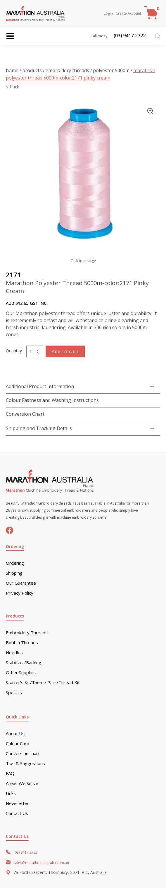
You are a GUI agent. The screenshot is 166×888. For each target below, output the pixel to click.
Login (108, 13)
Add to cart (65, 351)
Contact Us (17, 813)
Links (11, 793)
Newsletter (17, 803)
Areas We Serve (22, 783)
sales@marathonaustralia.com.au (41, 862)
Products (32, 70)
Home (12, 70)
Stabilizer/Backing (23, 662)
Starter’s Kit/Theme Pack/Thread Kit (43, 682)
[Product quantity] (34, 351)
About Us (15, 733)
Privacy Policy (19, 593)
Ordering (15, 563)
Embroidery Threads (67, 70)
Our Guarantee (21, 583)
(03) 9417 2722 (25, 852)
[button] (150, 111)
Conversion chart (23, 753)
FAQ (10, 773)
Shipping (14, 573)
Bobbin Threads (22, 642)
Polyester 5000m (111, 70)
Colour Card (17, 743)
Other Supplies (21, 672)
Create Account (128, 13)
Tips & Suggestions (25, 763)
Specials (14, 692)
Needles (14, 652)
